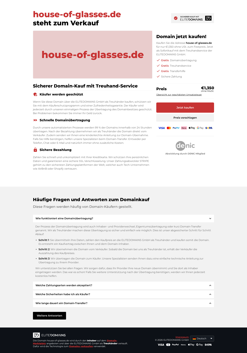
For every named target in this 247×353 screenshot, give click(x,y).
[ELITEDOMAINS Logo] (80, 335)
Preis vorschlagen (185, 117)
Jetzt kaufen (185, 107)
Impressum (182, 337)
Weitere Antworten (49, 315)
